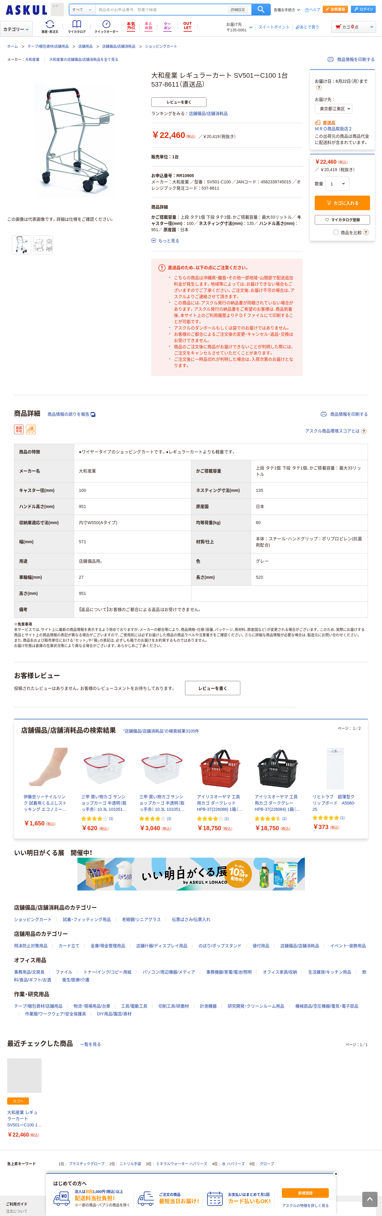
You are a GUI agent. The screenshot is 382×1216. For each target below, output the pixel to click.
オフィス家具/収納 (280, 972)
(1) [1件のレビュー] (226, 818)
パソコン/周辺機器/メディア (169, 972)
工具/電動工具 (134, 1006)
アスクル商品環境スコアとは (336, 431)
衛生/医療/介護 (76, 979)
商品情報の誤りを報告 (71, 414)
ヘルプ (314, 10)
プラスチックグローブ (87, 1164)
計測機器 (208, 1006)
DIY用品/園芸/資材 (114, 1013)
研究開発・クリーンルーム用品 (256, 1006)
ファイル (64, 972)
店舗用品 (85, 46)
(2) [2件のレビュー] (284, 818)
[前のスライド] (15, 779)
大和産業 (32, 60)
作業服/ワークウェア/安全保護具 (55, 1013)
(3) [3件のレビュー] (111, 818)
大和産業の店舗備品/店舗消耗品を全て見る (83, 60)
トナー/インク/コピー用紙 (107, 972)
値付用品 (261, 945)
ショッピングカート (161, 46)
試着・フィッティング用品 (87, 919)
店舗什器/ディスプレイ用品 (162, 945)
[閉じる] (336, 1174)
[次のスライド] (367, 779)
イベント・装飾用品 (348, 945)
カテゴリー (16, 29)
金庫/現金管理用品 (108, 945)
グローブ (267, 1164)
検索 (261, 10)
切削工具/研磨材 (173, 1006)
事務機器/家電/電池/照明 (229, 972)
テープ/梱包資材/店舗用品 (48, 46)
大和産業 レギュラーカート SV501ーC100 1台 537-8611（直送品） (24, 1119)
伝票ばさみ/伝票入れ (191, 919)
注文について (19, 1211)
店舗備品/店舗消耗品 (118, 46)
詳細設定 (238, 9)
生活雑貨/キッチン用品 (329, 972)
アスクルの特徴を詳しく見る (305, 1206)
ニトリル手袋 (130, 1164)
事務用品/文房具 (29, 972)
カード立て (69, 945)
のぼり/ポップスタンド (220, 945)
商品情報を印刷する (351, 59)
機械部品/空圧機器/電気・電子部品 (326, 1006)
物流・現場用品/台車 (92, 1006)
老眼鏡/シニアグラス (141, 919)
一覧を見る (90, 1044)
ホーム (12, 46)
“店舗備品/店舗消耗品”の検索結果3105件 (161, 731)
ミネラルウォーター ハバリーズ (181, 1164)
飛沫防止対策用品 (31, 945)
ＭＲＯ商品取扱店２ (333, 128)
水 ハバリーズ (233, 1164)
